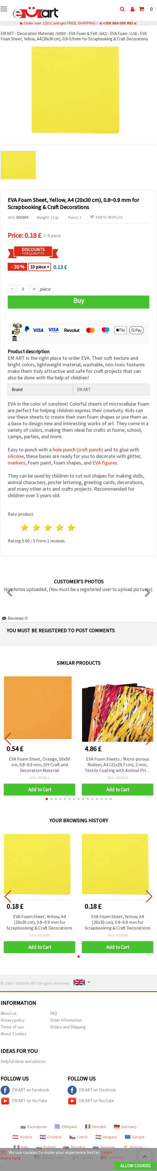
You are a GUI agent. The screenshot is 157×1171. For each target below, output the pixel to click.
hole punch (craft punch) (78, 449)
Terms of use (12, 1027)
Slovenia (104, 1147)
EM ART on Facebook (25, 1090)
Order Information (66, 1020)
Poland (45, 1147)
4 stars (60, 527)
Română (95, 1126)
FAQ (53, 1013)
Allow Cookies (135, 1165)
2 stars (36, 527)
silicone (16, 456)
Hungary (106, 1136)
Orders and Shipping (68, 1027)
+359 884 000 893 (118, 23)
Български (33, 1126)
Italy (21, 1147)
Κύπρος (133, 1147)
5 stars (71, 527)
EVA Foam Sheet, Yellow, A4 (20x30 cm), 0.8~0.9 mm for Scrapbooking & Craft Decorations (39, 922)
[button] (47, 799)
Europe (134, 1137)
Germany (125, 1126)
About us (9, 1013)
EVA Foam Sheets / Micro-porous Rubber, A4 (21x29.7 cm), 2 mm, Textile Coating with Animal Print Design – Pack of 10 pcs (117, 765)
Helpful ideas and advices (23, 1061)
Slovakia (74, 1147)
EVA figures (105, 462)
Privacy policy (13, 1020)
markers (16, 462)
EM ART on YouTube (24, 1101)
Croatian (51, 1136)
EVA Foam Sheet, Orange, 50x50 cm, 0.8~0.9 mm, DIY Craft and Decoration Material (39, 764)
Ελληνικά (65, 1126)
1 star (25, 527)
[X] (3, 1152)
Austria (22, 1136)
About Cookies (13, 1033)
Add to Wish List (106, 217)
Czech (78, 1136)
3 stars (48, 527)
